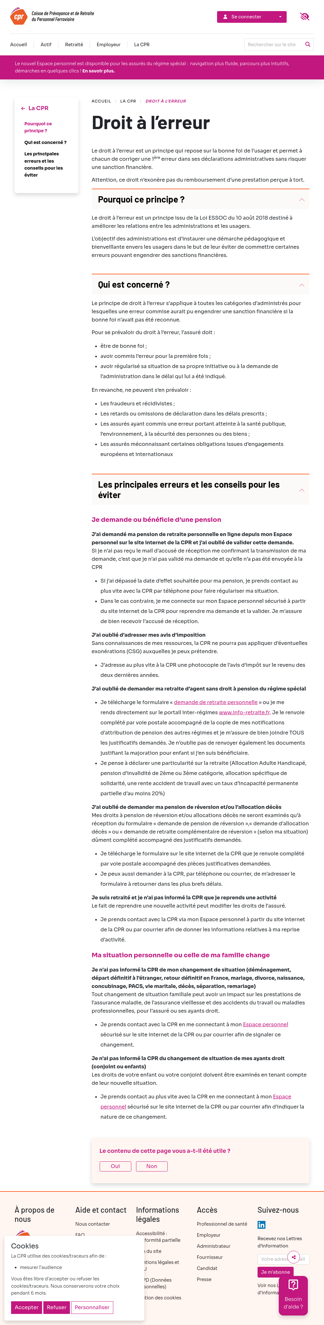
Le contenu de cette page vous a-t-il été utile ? (165, 1150)
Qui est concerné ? (45, 142)
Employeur (109, 44)
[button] (201, 199)
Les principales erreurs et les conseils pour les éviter (43, 164)
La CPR (142, 44)
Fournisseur (210, 1257)
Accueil (18, 44)
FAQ (80, 1235)
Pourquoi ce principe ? (38, 127)
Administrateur (213, 1246)
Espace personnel (265, 1024)
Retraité (74, 44)
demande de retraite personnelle (216, 702)
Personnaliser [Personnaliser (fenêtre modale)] (92, 1307)
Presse (204, 1279)
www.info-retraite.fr (244, 712)
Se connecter (241, 17)
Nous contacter (92, 1224)
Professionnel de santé (222, 1224)
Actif (46, 44)
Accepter (27, 1307)
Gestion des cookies (158, 1298)
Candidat (207, 1268)
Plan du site (148, 1251)
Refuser (56, 1307)
